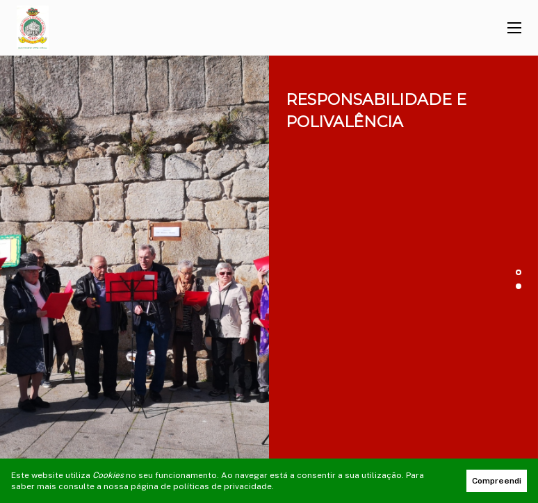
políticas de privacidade (222, 486)
